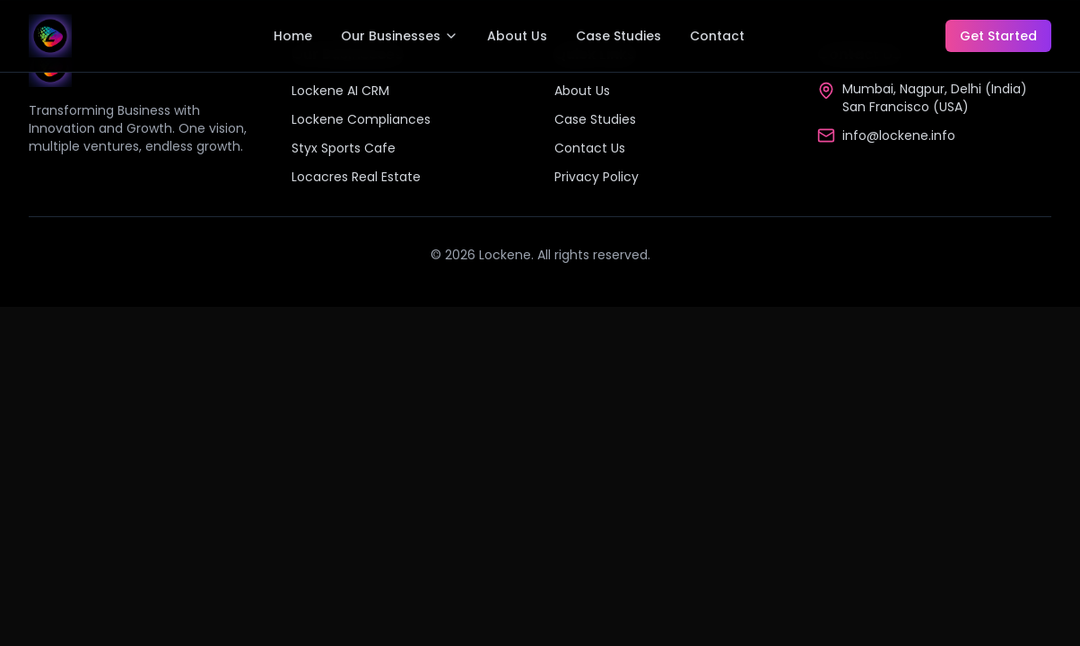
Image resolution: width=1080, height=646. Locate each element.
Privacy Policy (596, 177)
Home (293, 36)
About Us (517, 36)
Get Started (998, 36)
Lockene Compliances (361, 119)
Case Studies (618, 36)
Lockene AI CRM (340, 91)
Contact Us (589, 148)
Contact (717, 36)
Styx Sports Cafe (344, 148)
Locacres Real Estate (356, 177)
